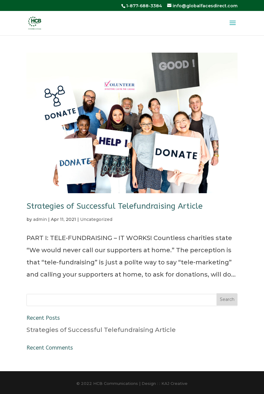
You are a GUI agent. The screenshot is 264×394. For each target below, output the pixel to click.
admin (40, 219)
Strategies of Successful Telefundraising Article (114, 206)
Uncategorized (96, 219)
